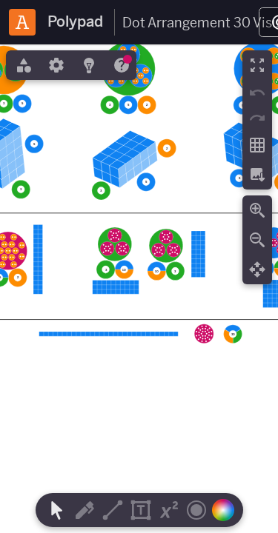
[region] (139, 288)
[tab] (22, 65)
